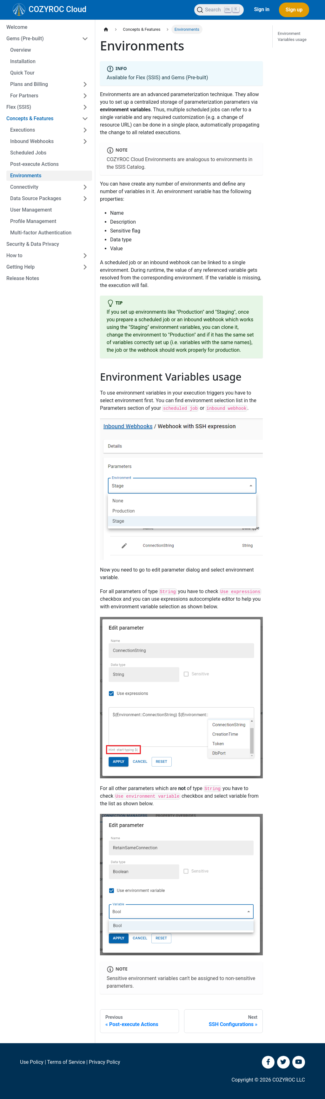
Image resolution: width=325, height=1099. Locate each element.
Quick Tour (22, 73)
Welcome (16, 27)
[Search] (219, 10)
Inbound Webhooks (32, 141)
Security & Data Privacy (32, 244)
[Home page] (106, 29)
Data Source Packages (35, 198)
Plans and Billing (29, 84)
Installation (23, 61)
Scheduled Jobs (28, 153)
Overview (20, 50)
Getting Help (20, 267)
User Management (31, 210)
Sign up (294, 10)
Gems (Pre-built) (25, 39)
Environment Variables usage (292, 36)
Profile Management (33, 221)
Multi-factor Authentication (40, 233)
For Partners (24, 96)
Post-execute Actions (34, 164)
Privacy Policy (104, 1062)
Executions (22, 130)
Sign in (261, 9)
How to (14, 255)
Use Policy (31, 1062)
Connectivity (24, 187)
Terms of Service (66, 1062)
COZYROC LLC (288, 1080)
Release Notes (22, 278)
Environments (25, 176)
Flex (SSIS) (18, 107)
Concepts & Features (30, 118)
